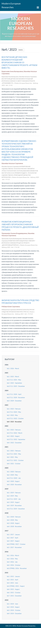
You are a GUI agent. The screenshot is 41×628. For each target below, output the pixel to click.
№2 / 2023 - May (12, 415)
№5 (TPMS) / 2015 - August (15, 586)
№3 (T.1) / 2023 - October (15, 418)
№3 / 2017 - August (13, 541)
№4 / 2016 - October (13, 565)
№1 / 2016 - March (13, 555)
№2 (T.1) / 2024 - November (16, 397)
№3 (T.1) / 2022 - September (16, 439)
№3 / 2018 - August (13, 523)
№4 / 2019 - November (14, 505)
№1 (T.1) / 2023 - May (14, 412)
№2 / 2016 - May (12, 559)
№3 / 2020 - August (13, 481)
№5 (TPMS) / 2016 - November (17, 568)
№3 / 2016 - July (12, 562)
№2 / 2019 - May (12, 496)
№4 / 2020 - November (14, 484)
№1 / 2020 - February (14, 472)
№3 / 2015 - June (12, 583)
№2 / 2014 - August (13, 607)
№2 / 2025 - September (14, 383)
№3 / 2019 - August (13, 502)
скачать (20, 50)
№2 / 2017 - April (12, 538)
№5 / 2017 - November (14, 547)
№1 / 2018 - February (14, 517)
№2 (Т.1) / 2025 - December (16, 386)
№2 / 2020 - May (12, 475)
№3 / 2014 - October (13, 610)
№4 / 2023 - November (14, 422)
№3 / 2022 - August (13, 436)
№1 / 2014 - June (12, 604)
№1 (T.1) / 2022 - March (14, 433)
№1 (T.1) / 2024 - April (14, 394)
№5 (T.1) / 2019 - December (16, 509)
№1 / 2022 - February (14, 430)
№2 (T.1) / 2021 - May (14, 454)
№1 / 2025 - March (13, 376)
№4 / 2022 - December (14, 442)
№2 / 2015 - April (12, 580)
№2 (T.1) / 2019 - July (14, 499)
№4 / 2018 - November (14, 526)
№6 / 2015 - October (13, 592)
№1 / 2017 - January (13, 534)
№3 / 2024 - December (14, 401)
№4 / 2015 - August (13, 589)
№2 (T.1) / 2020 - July (14, 478)
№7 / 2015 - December (14, 596)
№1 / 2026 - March (13, 368)
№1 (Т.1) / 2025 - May (14, 380)
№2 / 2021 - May (12, 457)
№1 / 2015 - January (13, 576)
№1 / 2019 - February (14, 492)
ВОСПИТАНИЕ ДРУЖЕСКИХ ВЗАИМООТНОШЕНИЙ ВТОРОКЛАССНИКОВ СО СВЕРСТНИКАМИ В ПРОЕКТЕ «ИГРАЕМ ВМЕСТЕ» (19, 62)
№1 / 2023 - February (14, 409)
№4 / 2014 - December (14, 613)
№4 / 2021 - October (13, 463)
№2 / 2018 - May (12, 520)
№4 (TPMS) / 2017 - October (16, 544)
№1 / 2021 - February (14, 451)
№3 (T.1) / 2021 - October (15, 460)
